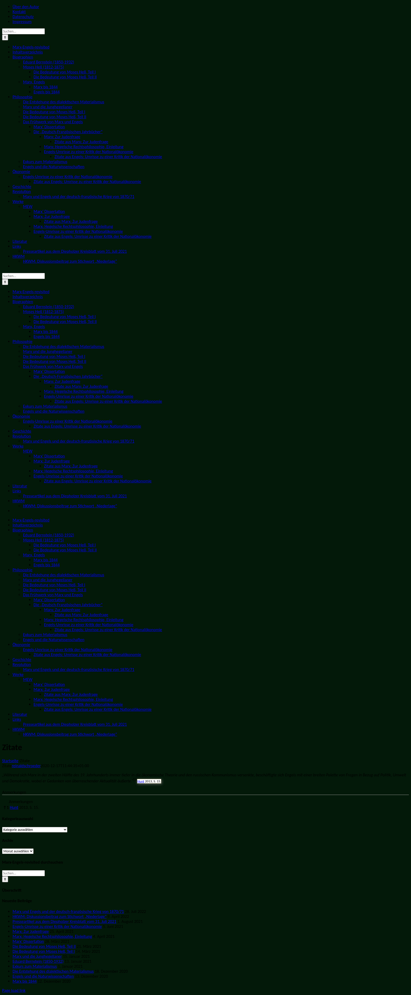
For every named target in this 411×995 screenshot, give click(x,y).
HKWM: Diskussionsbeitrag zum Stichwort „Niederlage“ (59, 916)
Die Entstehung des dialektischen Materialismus (53, 971)
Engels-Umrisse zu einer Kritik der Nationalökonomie (57, 926)
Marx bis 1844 (25, 981)
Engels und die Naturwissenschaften (43, 976)
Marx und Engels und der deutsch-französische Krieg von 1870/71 (68, 911)
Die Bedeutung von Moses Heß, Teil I (44, 951)
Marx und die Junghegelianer (37, 956)
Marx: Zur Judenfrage (31, 931)
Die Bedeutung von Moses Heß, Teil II (44, 946)
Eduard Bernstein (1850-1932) (38, 961)
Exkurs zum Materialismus (35, 966)
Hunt (140, 781)
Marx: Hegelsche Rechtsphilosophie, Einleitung (52, 936)
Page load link (13, 990)
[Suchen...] (23, 31)
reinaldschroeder (26, 765)
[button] (135, 780)
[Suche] (5, 37)
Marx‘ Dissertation (28, 941)
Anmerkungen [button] (14, 792)
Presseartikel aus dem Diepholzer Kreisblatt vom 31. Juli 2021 (64, 921)
